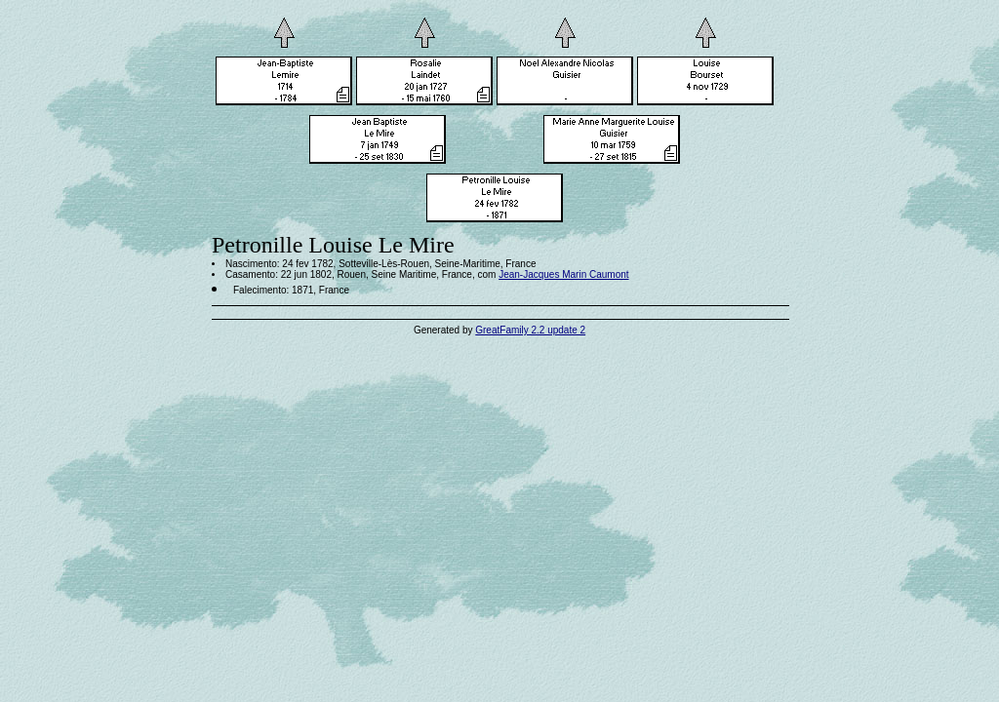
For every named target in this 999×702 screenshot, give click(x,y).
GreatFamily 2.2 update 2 (530, 330)
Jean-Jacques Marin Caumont (563, 274)
